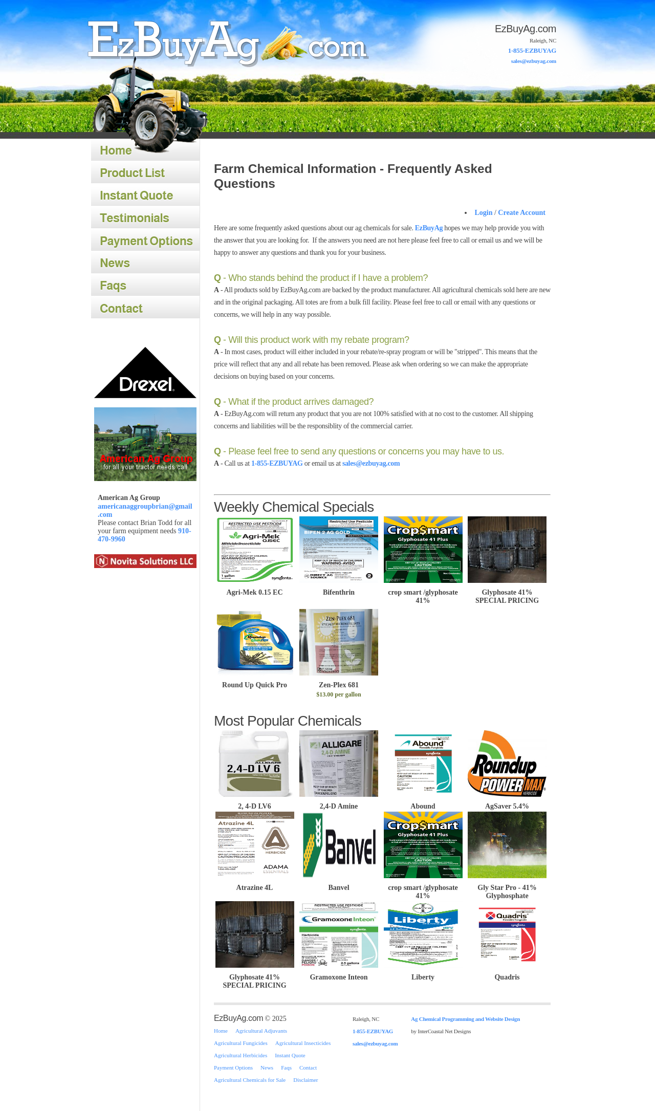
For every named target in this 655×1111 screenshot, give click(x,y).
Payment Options (145, 240)
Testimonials (145, 217)
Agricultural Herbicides (240, 1055)
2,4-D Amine (338, 802)
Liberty (423, 973)
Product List (145, 172)
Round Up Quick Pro (254, 682)
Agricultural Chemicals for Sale (250, 1080)
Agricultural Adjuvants (261, 1031)
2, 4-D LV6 (254, 802)
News (145, 262)
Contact (145, 307)
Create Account (521, 212)
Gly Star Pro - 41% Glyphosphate (507, 888)
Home (224, 42)
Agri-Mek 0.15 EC (254, 590)
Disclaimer (305, 1080)
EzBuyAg (429, 228)
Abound (423, 802)
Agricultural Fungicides (241, 1043)
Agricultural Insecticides (303, 1043)
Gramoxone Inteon (338, 973)
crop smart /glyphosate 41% (423, 594)
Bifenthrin (339, 590)
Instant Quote (145, 195)
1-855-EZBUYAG (532, 50)
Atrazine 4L (254, 883)
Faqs (145, 285)
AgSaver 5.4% (507, 802)
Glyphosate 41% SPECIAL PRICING (507, 594)
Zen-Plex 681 (339, 686)
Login (483, 212)
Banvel (338, 883)
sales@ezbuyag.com (533, 61)
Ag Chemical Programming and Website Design (465, 1019)
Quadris (507, 973)
